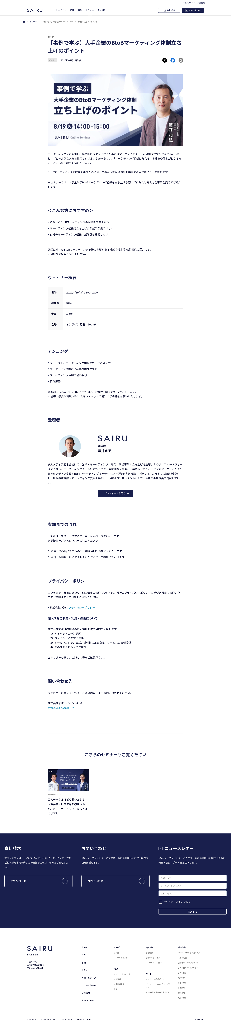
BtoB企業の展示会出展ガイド (158, 992)
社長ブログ (182, 997)
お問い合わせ (88, 1000)
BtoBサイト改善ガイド (155, 979)
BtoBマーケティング (122, 974)
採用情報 (182, 947)
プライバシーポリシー (82, 607)
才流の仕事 (182, 972)
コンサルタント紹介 (154, 962)
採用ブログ (182, 982)
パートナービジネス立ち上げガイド (158, 985)
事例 (84, 962)
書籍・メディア (89, 977)
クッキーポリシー (66, 1019)
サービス (118, 947)
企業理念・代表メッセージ (188, 962)
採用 (115, 989)
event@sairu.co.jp (59, 708)
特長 (84, 954)
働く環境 (181, 992)
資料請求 (86, 992)
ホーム (85, 947)
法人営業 (117, 979)
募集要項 (181, 987)
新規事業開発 (119, 984)
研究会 (116, 952)
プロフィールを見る (116, 493)
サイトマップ (31, 1019)
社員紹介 (181, 977)
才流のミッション (153, 957)
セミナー (33, 21)
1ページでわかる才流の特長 (189, 952)
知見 (116, 968)
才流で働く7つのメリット (188, 967)
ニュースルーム (89, 985)
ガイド (149, 973)
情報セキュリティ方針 (84, 1019)
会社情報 (149, 952)
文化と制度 (182, 957)
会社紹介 (150, 947)
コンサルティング (121, 957)
